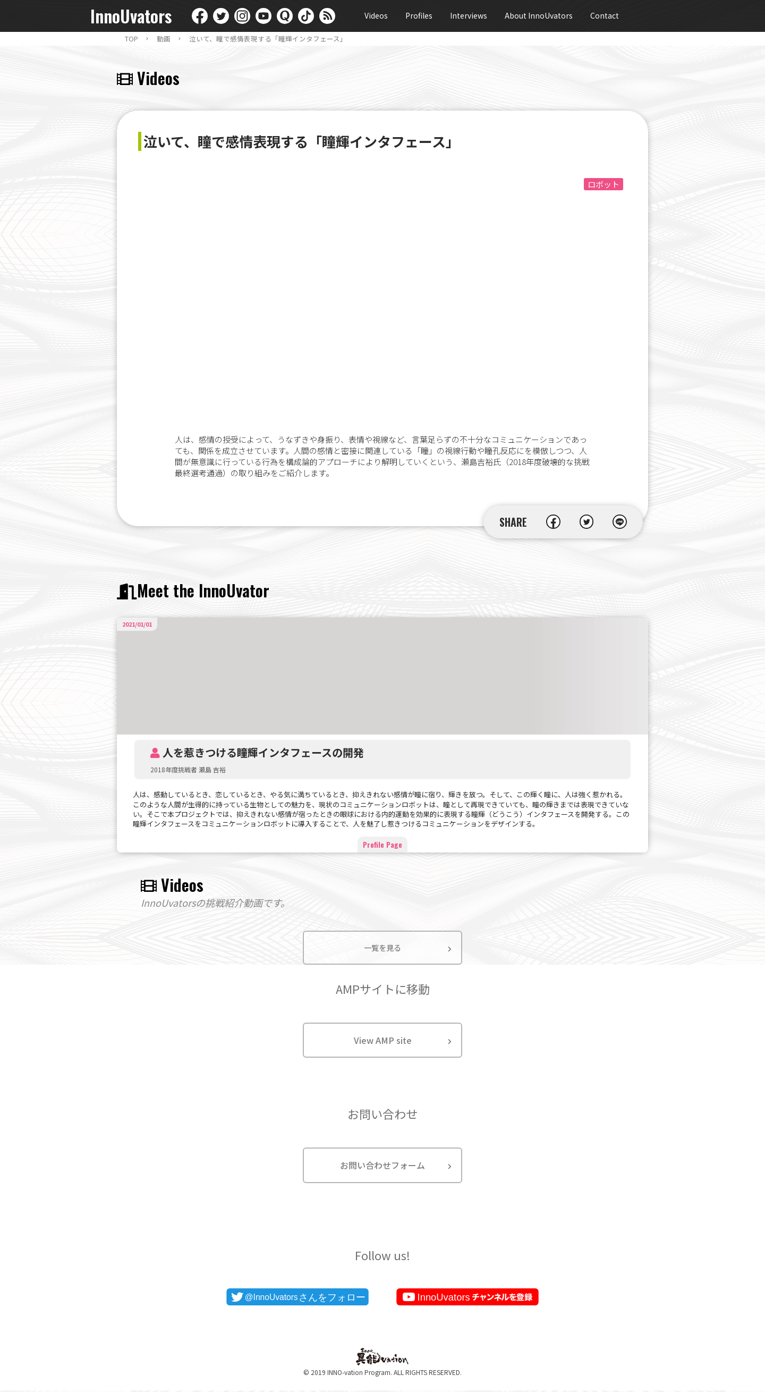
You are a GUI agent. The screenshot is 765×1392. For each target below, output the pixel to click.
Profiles (418, 15)
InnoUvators (131, 16)
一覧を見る (382, 948)
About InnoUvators (539, 15)
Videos (376, 15)
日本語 (667, 16)
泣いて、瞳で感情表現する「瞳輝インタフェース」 (268, 39)
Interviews (468, 15)
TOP (131, 39)
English (645, 16)
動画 (164, 39)
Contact (604, 15)
